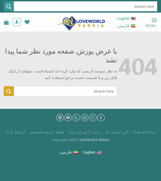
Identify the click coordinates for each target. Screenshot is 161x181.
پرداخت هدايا (144, 131)
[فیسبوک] (101, 117)
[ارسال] (9, 6)
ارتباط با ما (15, 131)
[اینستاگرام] (93, 117)
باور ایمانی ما (117, 131)
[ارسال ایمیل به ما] (84, 117)
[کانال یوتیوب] (68, 117)
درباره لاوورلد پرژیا (85, 131)
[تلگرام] (60, 117)
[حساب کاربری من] (17, 22)
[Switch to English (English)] (126, 18)
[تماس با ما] (76, 117)
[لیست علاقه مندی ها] (27, 22)
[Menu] (151, 22)
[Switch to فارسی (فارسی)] (126, 25)
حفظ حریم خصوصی (47, 131)
